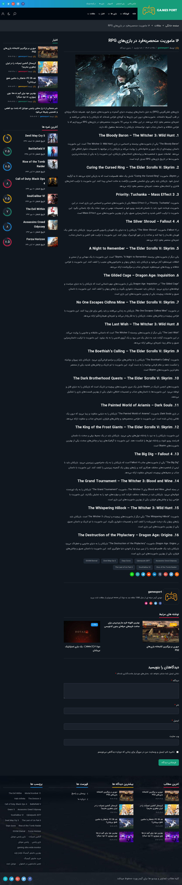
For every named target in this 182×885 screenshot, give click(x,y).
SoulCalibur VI (144, 567)
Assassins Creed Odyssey (166, 561)
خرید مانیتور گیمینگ (32, 858)
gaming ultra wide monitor (29, 847)
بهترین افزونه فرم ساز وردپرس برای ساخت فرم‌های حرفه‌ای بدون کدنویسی (122, 624)
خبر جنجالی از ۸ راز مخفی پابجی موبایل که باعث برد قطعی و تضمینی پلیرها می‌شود (31, 110)
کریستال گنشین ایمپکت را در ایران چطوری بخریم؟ (21, 65)
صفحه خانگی (172, 26)
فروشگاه (124, 14)
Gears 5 (11, 809)
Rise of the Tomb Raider (167, 567)
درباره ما (81, 799)
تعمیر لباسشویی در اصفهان (30, 863)
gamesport (163, 48)
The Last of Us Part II (124, 567)
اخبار (101, 14)
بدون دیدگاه (125, 48)
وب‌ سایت (174, 736)
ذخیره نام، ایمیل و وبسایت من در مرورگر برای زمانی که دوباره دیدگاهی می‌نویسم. (135, 752)
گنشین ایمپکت (35, 836)
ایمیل (175, 721)
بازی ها (101, 3)
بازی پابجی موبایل (18, 836)
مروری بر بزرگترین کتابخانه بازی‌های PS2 (162, 648)
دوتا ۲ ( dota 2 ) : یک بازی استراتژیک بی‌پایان (82, 648)
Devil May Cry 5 (109, 561)
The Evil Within (35, 209)
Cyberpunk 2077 (143, 561)
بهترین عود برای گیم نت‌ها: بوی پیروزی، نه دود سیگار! (21, 95)
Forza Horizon (36, 239)
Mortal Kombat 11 (33, 793)
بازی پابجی (36, 842)
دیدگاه (175, 680)
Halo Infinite (19, 798)
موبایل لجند (11, 863)
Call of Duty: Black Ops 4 (30, 181)
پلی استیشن (120, 3)
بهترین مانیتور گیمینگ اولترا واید (27, 853)
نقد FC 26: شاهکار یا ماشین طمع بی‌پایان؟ (21, 80)
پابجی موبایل (23, 842)
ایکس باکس (132, 3)
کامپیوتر (110, 3)
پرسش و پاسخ (78, 793)
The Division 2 (34, 798)
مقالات (91, 14)
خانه (134, 13)
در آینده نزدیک (91, 3)
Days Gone (126, 561)
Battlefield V (37, 149)
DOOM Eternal (91, 561)
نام (176, 705)
